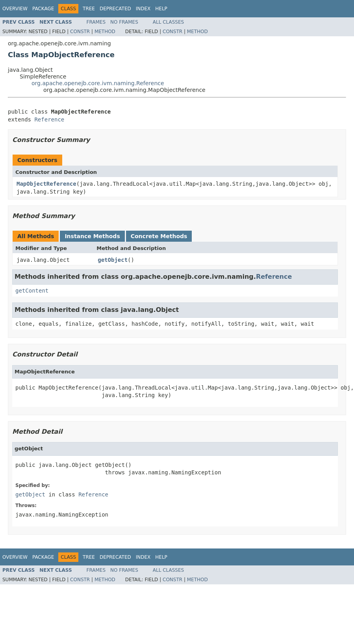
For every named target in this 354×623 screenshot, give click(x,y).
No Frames (124, 22)
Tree (89, 8)
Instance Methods (92, 236)
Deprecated (115, 8)
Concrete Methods (159, 236)
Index (143, 8)
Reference (49, 119)
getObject (113, 260)
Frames (96, 22)
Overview (15, 8)
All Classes (168, 22)
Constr (80, 31)
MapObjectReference (46, 184)
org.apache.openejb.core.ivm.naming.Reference (98, 83)
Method (105, 31)
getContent (31, 290)
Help (161, 8)
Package (43, 8)
